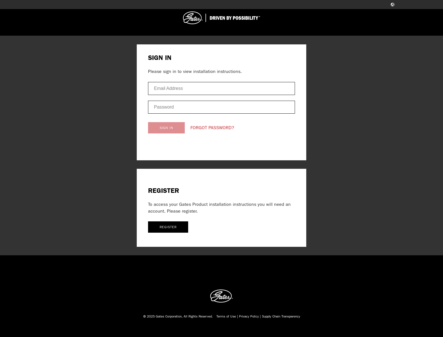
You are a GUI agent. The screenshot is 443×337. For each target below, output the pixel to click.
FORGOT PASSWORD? (212, 127)
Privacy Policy (249, 316)
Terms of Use (226, 316)
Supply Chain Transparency (281, 316)
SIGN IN (166, 128)
